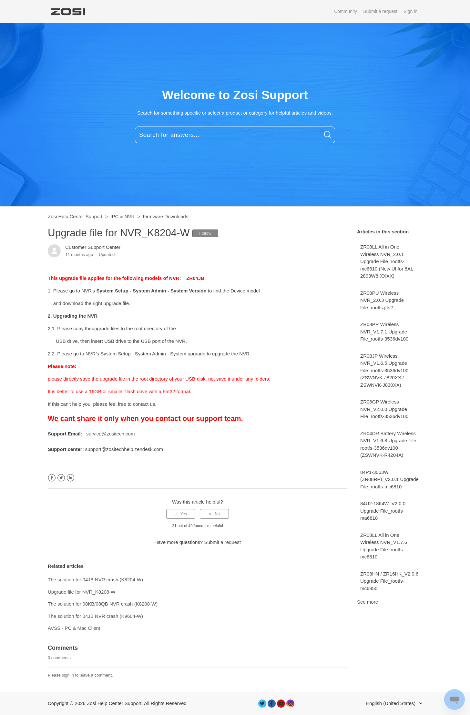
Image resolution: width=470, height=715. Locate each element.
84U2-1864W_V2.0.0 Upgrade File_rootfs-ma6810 (382, 511)
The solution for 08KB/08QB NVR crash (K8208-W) (103, 604)
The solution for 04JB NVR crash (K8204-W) (95, 579)
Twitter (61, 478)
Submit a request (380, 11)
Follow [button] (205, 233)
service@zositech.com (110, 433)
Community (345, 11)
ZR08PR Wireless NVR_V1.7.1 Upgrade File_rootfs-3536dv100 (384, 332)
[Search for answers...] (235, 135)
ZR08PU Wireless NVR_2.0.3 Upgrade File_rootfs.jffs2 (382, 300)
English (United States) (391, 703)
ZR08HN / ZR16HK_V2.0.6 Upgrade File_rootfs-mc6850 (389, 581)
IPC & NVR (122, 216)
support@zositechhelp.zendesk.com (124, 449)
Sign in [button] (410, 11)
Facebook (52, 478)
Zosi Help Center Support (75, 216)
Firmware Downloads (165, 216)
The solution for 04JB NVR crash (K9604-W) (95, 616)
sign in (68, 675)
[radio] (180, 514)
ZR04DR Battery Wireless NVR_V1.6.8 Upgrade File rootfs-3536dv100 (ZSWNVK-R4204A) (388, 444)
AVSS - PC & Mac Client (74, 628)
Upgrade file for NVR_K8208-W (81, 592)
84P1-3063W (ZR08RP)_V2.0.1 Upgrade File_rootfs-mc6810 (389, 479)
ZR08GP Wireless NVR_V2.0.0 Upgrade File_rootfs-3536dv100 (384, 409)
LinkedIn (70, 478)
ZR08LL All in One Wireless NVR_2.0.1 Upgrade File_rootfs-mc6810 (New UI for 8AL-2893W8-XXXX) (387, 261)
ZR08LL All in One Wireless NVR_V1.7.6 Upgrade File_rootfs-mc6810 (383, 546)
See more (367, 602)
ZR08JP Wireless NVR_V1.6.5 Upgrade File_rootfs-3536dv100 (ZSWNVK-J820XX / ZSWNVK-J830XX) (384, 370)
